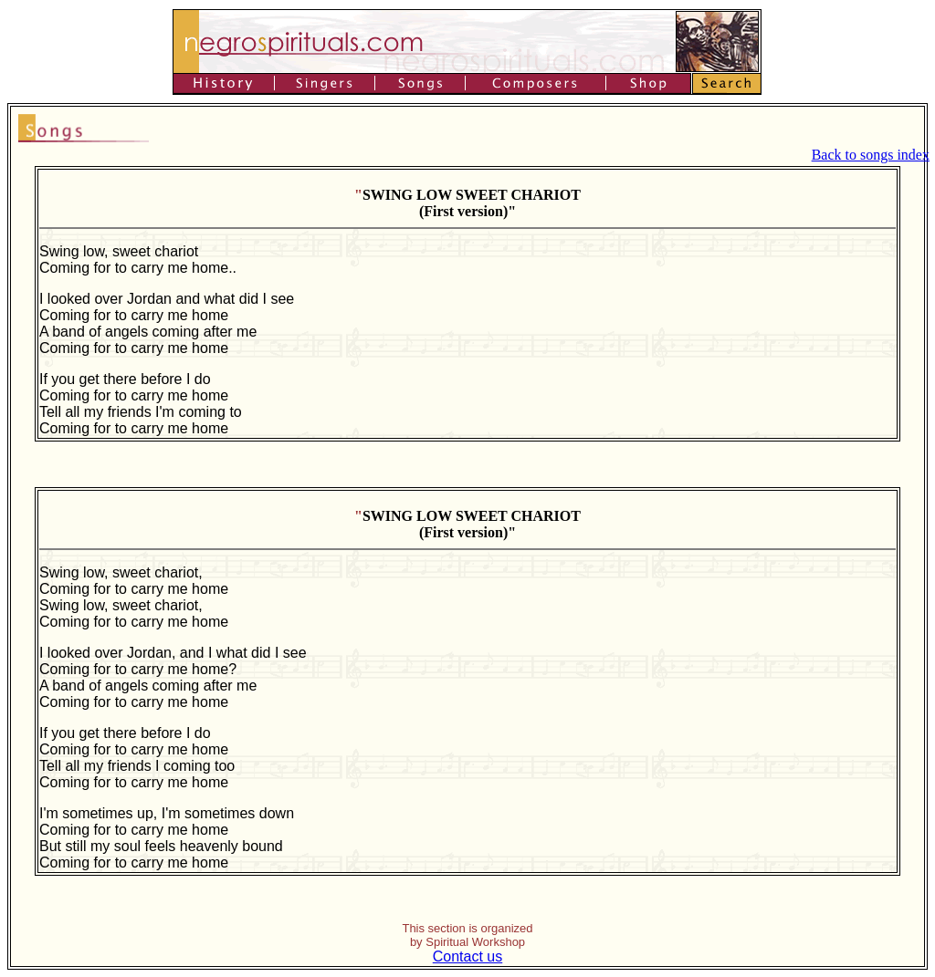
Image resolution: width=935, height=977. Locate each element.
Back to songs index (871, 154)
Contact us (467, 956)
